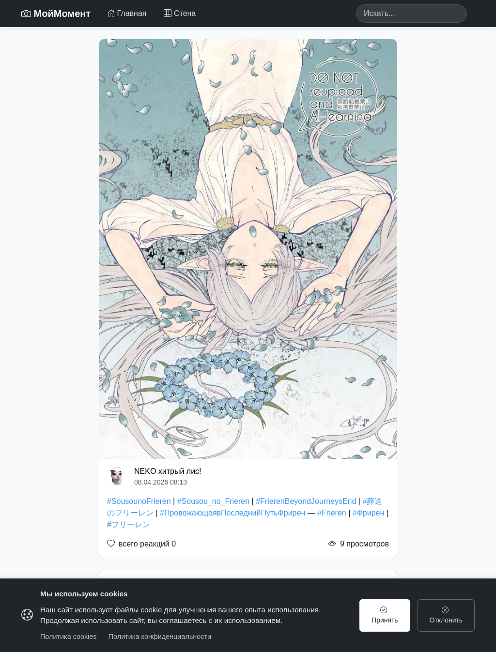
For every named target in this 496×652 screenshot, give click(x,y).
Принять (383, 615)
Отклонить (445, 615)
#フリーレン (128, 524)
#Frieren (331, 513)
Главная (126, 13)
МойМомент (56, 13)
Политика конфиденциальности (159, 636)
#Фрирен (369, 513)
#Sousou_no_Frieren (213, 501)
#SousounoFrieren (139, 501)
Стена (180, 13)
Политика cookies (68, 636)
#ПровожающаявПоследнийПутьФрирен (232, 513)
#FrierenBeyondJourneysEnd (306, 501)
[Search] (411, 13)
